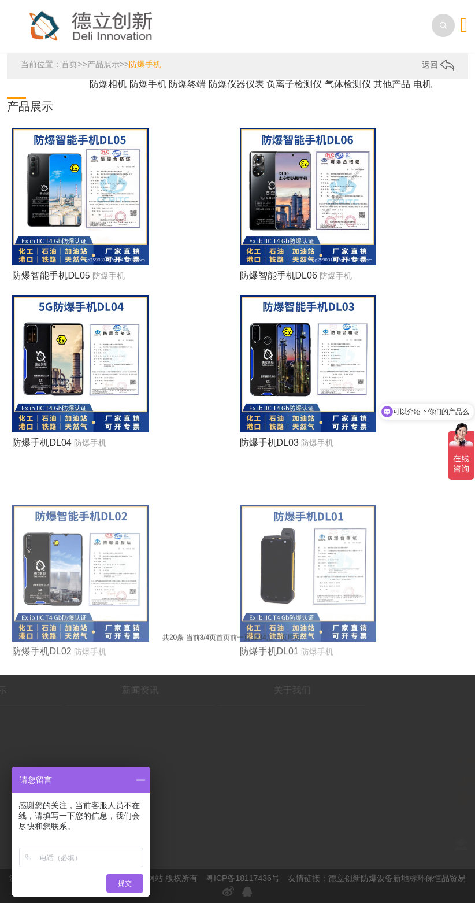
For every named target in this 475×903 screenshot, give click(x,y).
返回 (438, 64)
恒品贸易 (449, 878)
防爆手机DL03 (269, 442)
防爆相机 (109, 84)
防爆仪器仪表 (237, 84)
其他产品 (393, 84)
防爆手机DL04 (41, 442)
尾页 (294, 639)
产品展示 (103, 64)
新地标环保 (413, 878)
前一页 (240, 639)
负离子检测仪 (295, 84)
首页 (69, 64)
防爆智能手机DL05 (51, 275)
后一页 (276, 639)
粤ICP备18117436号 (243, 878)
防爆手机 (145, 64)
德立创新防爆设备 (360, 878)
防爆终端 (188, 84)
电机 (422, 84)
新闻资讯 (99, 690)
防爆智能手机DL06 (278, 275)
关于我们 (251, 690)
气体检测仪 (349, 84)
